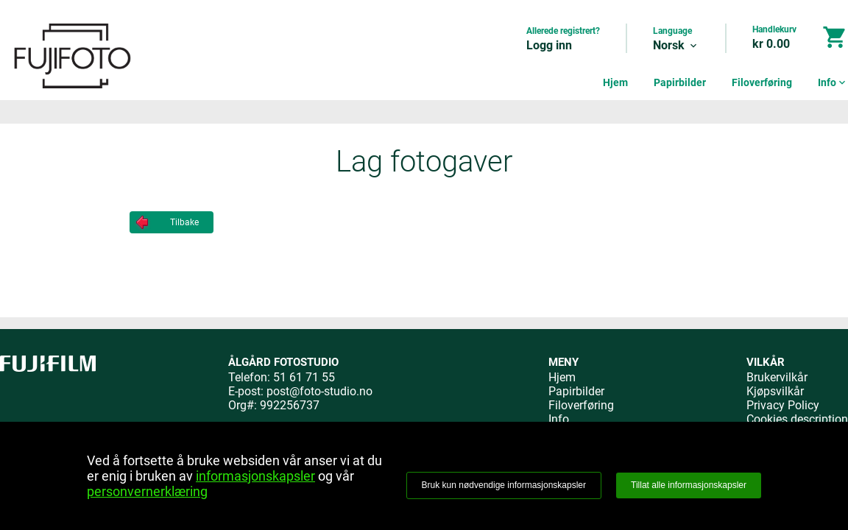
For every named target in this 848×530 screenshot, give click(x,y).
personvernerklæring (147, 491)
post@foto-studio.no (319, 391)
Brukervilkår (777, 377)
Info (833, 82)
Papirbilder (680, 82)
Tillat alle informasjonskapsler (688, 485)
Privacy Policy (782, 405)
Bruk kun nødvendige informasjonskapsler (504, 485)
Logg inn (549, 45)
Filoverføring (762, 82)
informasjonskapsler (255, 476)
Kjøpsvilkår (775, 391)
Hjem (615, 82)
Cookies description (797, 419)
